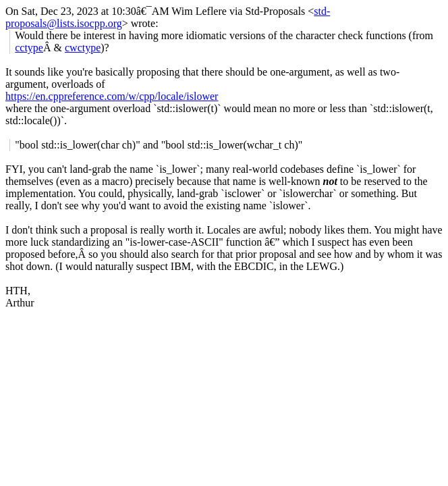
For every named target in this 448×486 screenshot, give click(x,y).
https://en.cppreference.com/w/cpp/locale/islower (111, 96)
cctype (29, 47)
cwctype (83, 47)
